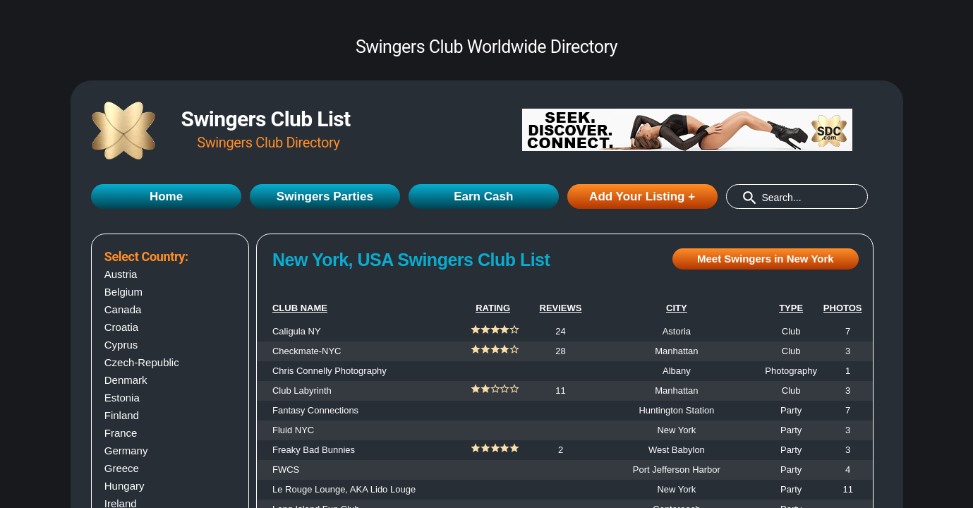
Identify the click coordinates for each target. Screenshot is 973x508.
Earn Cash (483, 196)
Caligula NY (296, 331)
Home (166, 196)
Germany (126, 450)
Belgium (123, 292)
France (121, 433)
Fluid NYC (293, 430)
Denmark (125, 380)
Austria (121, 274)
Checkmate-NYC (307, 351)
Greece (121, 468)
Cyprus (121, 345)
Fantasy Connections (315, 410)
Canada (123, 309)
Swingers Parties (325, 196)
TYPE (791, 308)
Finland (121, 415)
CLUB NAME (299, 308)
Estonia (122, 398)
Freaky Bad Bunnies (313, 450)
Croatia (121, 327)
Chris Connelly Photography (329, 370)
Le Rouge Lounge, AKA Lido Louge (344, 489)
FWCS (285, 469)
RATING (493, 308)
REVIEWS (561, 308)
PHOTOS (842, 308)
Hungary (124, 486)
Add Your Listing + (642, 196)
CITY (676, 308)
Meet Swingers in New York (765, 259)
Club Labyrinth (302, 390)
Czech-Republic (141, 362)
